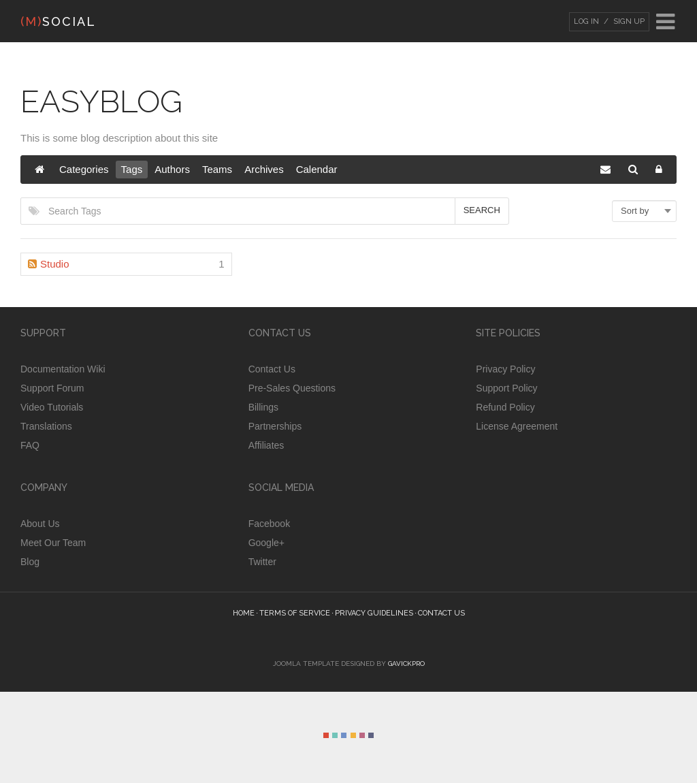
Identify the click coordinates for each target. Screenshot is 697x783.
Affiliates (266, 445)
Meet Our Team (53, 542)
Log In (586, 21)
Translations (46, 426)
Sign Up (628, 21)
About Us (40, 523)
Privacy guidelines (374, 613)
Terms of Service (294, 613)
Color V (362, 735)
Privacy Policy (505, 369)
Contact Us (271, 369)
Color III (343, 735)
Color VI (371, 735)
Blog (29, 561)
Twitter (262, 561)
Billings (263, 407)
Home (244, 613)
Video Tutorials (51, 407)
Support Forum (52, 388)
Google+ (266, 542)
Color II (335, 735)
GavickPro (406, 663)
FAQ (29, 445)
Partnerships (275, 426)
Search (482, 210)
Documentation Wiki (63, 369)
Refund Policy (505, 407)
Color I (326, 735)
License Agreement (516, 426)
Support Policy (506, 388)
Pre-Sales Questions (292, 388)
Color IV (353, 735)
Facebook (269, 523)
